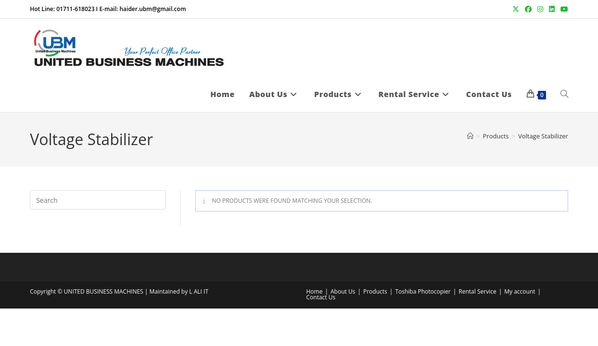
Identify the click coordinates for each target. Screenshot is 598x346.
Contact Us (321, 297)
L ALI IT (198, 291)
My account (519, 291)
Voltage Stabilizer (543, 136)
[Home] (470, 136)
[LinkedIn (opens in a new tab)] (552, 9)
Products (375, 291)
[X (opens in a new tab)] (515, 9)
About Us (343, 291)
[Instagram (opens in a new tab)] (540, 9)
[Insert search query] (98, 200)
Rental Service (477, 291)
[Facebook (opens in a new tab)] (528, 9)
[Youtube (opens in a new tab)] (563, 9)
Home (314, 291)
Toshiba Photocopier (422, 291)
